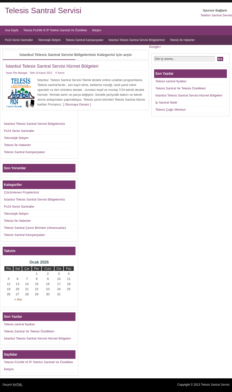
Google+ (155, 47)
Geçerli (12, 384)
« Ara (18, 299)
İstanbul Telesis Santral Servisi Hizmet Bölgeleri (52, 66)
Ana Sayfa (11, 30)
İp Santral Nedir (166, 102)
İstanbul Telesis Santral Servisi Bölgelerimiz (136, 40)
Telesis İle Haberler (182, 40)
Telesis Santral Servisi (43, 10)
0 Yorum (59, 73)
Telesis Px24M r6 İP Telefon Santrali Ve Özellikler (55, 30)
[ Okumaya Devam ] (76, 104)
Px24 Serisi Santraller (19, 40)
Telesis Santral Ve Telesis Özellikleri (180, 88)
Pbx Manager (20, 73)
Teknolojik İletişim (49, 40)
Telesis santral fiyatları (171, 81)
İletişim (96, 30)
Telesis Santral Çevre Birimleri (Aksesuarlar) (35, 228)
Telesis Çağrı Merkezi (170, 109)
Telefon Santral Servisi (216, 15)
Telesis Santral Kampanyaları (85, 40)
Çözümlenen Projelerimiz (21, 192)
